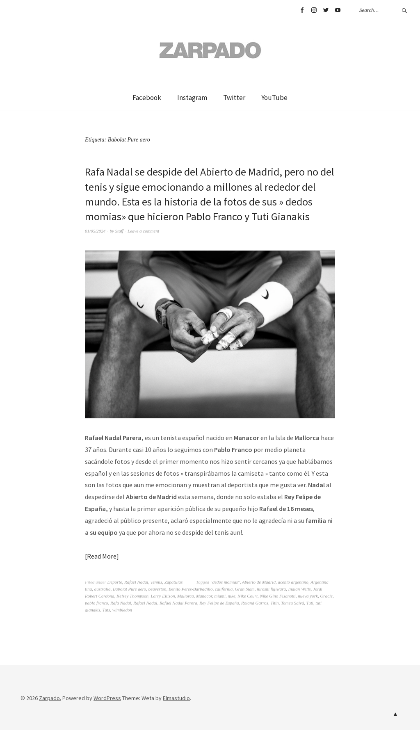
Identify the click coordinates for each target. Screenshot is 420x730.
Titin (274, 602)
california (224, 588)
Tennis (156, 581)
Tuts (106, 609)
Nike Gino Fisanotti (277, 595)
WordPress (107, 698)
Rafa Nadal (120, 602)
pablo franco (96, 602)
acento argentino (293, 581)
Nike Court (247, 595)
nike (231, 595)
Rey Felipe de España (219, 602)
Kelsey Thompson (132, 595)
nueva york (308, 595)
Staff (119, 230)
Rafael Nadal (136, 581)
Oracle (326, 595)
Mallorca (185, 595)
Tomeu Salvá (292, 602)
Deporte (114, 581)
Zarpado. (50, 698)
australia (102, 588)
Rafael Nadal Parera (178, 602)
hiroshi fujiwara (271, 588)
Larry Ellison (163, 595)
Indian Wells (299, 588)
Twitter (326, 10)
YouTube (337, 10)
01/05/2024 (95, 230)
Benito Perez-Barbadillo (190, 588)
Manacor (204, 595)
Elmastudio (176, 698)
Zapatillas (173, 581)
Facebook (302, 10)
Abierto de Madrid (259, 581)
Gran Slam (245, 588)
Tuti (309, 602)
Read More (101, 556)
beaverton (157, 588)
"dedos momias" (225, 581)
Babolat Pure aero (129, 588)
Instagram (314, 10)
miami (220, 595)
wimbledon (122, 609)
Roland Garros (254, 602)
